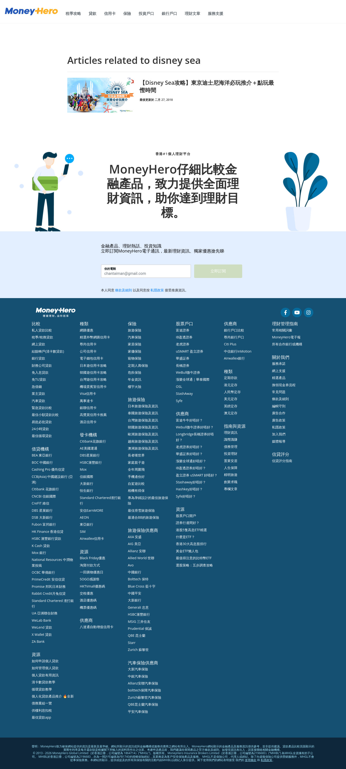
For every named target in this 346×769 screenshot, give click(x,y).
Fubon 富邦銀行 (44, 524)
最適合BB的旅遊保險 (143, 517)
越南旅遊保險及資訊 (143, 441)
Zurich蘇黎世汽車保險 (144, 697)
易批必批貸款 (42, 422)
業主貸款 (38, 393)
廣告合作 (278, 413)
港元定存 (230, 385)
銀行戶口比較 (234, 330)
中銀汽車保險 (138, 676)
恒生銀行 (86, 490)
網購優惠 (86, 330)
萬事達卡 (86, 400)
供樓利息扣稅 (42, 710)
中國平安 (134, 593)
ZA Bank (38, 641)
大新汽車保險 (138, 669)
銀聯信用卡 (88, 407)
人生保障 (230, 467)
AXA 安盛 (135, 537)
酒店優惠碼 (88, 600)
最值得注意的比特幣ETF (194, 558)
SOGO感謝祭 (89, 579)
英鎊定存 (230, 406)
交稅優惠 (86, 593)
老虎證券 (182, 344)
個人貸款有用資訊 (45, 675)
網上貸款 (38, 344)
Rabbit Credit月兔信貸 (49, 593)
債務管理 (230, 446)
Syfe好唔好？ (186, 496)
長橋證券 (182, 365)
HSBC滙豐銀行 (91, 462)
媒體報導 (278, 441)
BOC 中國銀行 (42, 462)
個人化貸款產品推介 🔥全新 (53, 696)
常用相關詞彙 (282, 330)
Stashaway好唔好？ (191, 482)
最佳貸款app (41, 717)
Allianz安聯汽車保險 (143, 683)
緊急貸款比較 (42, 407)
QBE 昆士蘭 (136, 635)
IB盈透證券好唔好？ (191, 468)
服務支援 (215, 13)
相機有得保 (136, 490)
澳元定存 (230, 413)
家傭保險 (134, 351)
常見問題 (278, 392)
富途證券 (182, 330)
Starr (132, 642)
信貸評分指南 (282, 460)
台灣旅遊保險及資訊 (143, 420)
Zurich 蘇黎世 (138, 649)
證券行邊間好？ (187, 522)
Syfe (179, 400)
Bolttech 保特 (138, 579)
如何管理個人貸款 (45, 668)
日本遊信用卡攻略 (93, 365)
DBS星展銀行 (90, 455)
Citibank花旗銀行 (93, 441)
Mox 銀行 (39, 552)
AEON (84, 517)
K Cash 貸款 (41, 545)
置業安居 (230, 460)
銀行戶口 (169, 13)
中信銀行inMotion (238, 351)
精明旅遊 (230, 474)
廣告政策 (278, 420)
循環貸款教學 (42, 689)
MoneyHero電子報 (286, 337)
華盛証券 (182, 358)
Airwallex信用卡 (92, 538)
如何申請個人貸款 (45, 661)
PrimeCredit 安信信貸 (48, 579)
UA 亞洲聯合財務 (44, 613)
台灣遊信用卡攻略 (93, 379)
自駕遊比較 (136, 483)
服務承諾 (278, 363)
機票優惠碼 (88, 607)
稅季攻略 (73, 13)
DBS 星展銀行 (42, 510)
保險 (127, 13)
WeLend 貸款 (42, 627)
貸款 (92, 13)
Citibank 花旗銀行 (45, 489)
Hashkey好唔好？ (189, 489)
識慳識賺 (230, 439)
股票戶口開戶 (186, 515)
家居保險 (134, 344)
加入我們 (278, 434)
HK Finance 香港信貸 (47, 531)
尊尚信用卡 (88, 344)
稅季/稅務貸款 (42, 337)
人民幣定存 (232, 392)
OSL (179, 386)
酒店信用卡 (88, 422)
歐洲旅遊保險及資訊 (143, 434)
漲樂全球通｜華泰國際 (193, 379)
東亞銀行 (86, 524)
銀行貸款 (38, 358)
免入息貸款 (40, 372)
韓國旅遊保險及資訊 (143, 427)
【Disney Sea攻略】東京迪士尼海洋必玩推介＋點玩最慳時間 (206, 86)
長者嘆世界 (136, 455)
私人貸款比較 (42, 330)
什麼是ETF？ (185, 537)
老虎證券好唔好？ (189, 447)
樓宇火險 (134, 386)
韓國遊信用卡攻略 (93, 372)
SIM (83, 531)
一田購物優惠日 (91, 572)
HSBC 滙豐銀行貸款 (47, 538)
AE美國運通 (88, 448)
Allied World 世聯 (141, 558)
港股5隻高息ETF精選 (191, 530)
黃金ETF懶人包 (187, 551)
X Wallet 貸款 (42, 634)
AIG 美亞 (134, 543)
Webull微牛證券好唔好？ (195, 427)
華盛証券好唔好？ (189, 453)
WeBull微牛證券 (188, 372)
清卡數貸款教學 (43, 682)
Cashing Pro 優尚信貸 (48, 469)
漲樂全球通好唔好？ (191, 461)
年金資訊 (134, 379)
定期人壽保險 (138, 365)
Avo (131, 565)
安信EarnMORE (91, 510)
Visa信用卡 (88, 393)
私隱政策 (278, 427)
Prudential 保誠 (140, 628)
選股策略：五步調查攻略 (194, 565)
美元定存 (230, 399)
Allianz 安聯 (137, 551)
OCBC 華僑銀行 (43, 572)
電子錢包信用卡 (91, 358)
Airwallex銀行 (234, 358)
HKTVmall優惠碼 (92, 586)
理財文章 (192, 13)
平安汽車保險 (138, 711)
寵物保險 (134, 358)
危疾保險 (134, 372)
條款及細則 (280, 399)
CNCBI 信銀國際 (44, 496)
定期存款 (230, 377)
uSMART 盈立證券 (189, 351)
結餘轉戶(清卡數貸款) (48, 351)
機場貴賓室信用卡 (93, 386)
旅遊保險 (134, 330)
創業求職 (230, 482)
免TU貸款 (39, 379)
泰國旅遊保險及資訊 (143, 413)
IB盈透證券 (184, 337)
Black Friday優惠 (92, 558)
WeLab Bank (41, 620)
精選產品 (278, 377)
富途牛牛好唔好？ (189, 420)
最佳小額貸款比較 (45, 414)
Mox (83, 469)
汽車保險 (134, 337)
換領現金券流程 (284, 385)
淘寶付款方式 (90, 565)
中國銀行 (134, 572)
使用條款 (250, 760)
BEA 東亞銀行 (42, 455)
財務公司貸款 (42, 365)
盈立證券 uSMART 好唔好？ (196, 475)
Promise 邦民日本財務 (49, 586)
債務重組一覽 (42, 703)
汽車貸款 (38, 400)
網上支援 (278, 370)
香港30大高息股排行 (191, 543)
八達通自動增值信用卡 (96, 627)
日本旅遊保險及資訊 (143, 406)
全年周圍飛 (136, 469)
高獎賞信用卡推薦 (93, 414)
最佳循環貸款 (42, 435)
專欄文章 (230, 489)
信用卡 (110, 13)
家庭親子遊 (136, 462)
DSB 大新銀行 (42, 517)
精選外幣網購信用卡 (95, 337)
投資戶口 (146, 13)
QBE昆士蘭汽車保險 (143, 704)
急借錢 (37, 386)
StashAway (184, 393)
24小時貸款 (40, 429)
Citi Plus (230, 344)
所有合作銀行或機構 (287, 344)
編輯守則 (278, 406)
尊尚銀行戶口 (234, 337)
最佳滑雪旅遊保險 (141, 510)
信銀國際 (86, 476)
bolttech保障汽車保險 (144, 690)
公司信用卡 (88, 351)
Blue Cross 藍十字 (141, 586)
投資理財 (230, 453)
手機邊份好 (136, 476)
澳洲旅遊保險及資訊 (143, 448)
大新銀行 (86, 483)
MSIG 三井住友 (139, 621)
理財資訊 (230, 432)
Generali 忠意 (138, 607)
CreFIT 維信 (40, 503)
